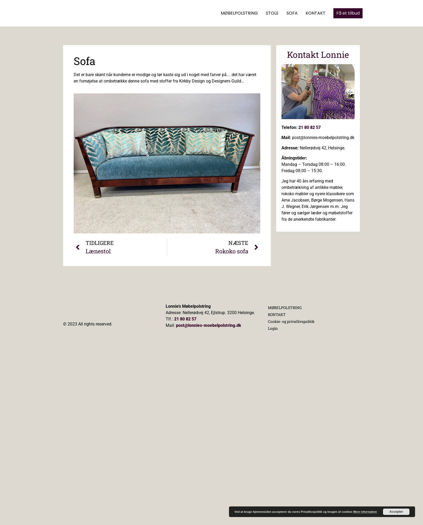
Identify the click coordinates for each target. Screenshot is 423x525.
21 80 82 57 (309, 127)
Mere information (365, 511)
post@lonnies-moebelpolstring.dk (208, 325)
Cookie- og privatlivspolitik (291, 321)
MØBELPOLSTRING (239, 13)
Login (273, 328)
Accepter (396, 512)
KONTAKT (315, 13)
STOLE (272, 13)
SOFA (292, 13)
